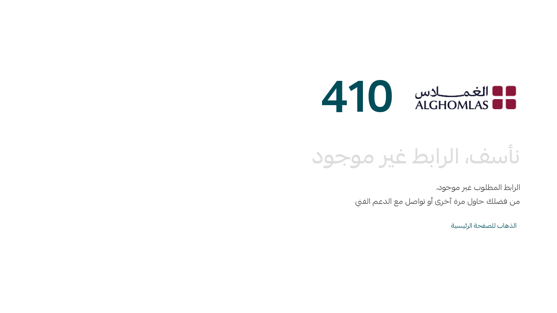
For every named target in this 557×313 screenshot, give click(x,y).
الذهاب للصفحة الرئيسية (484, 225)
